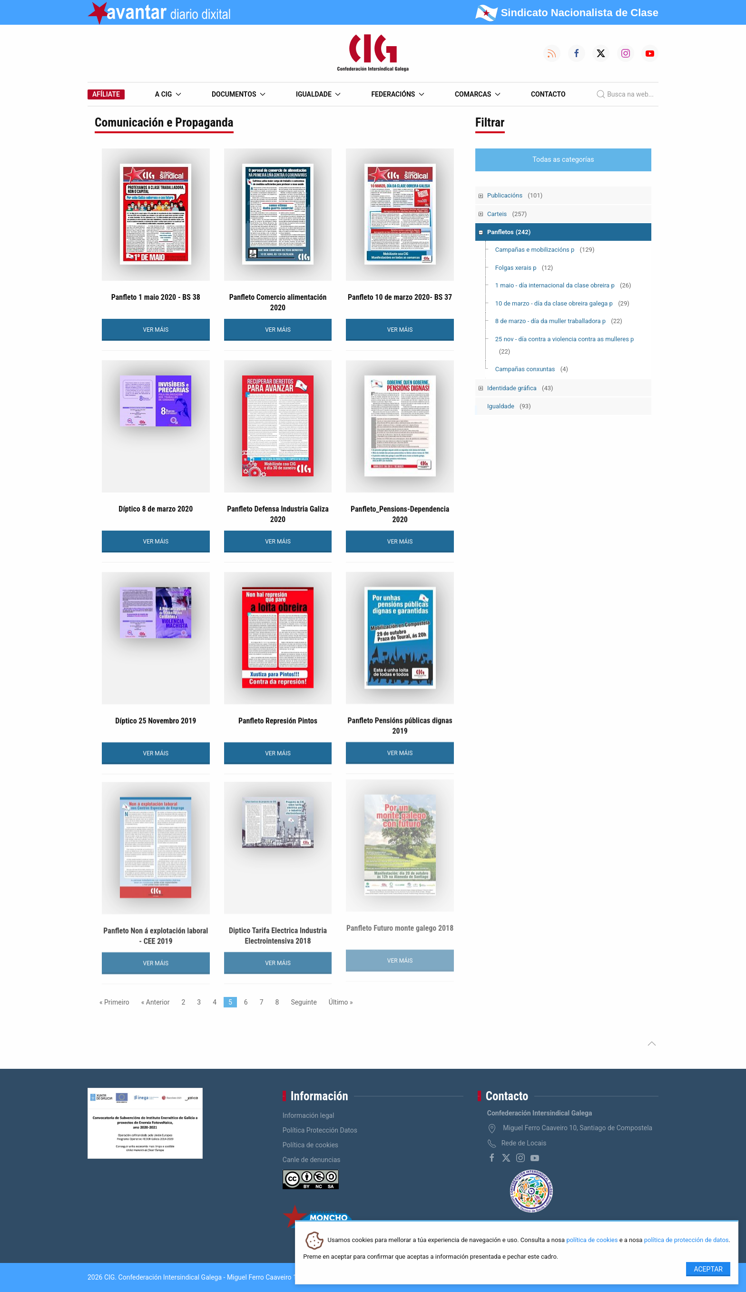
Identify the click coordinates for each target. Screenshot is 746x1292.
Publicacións (514, 195)
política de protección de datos (686, 1240)
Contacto (548, 94)
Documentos (238, 94)
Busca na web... (625, 94)
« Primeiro (114, 1002)
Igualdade (318, 94)
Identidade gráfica (520, 388)
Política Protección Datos (320, 1130)
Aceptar (708, 1269)
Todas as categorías (563, 160)
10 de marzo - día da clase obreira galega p (562, 303)
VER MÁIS (156, 329)
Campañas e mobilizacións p (545, 249)
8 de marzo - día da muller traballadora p (558, 321)
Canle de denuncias (312, 1160)
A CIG (168, 94)
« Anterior (155, 1002)
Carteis (507, 213)
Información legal (308, 1115)
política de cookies (592, 1240)
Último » (341, 1002)
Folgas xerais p (524, 267)
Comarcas (478, 94)
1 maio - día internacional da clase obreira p (563, 285)
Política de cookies (310, 1145)
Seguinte (303, 1002)
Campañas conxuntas (531, 369)
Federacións (397, 94)
